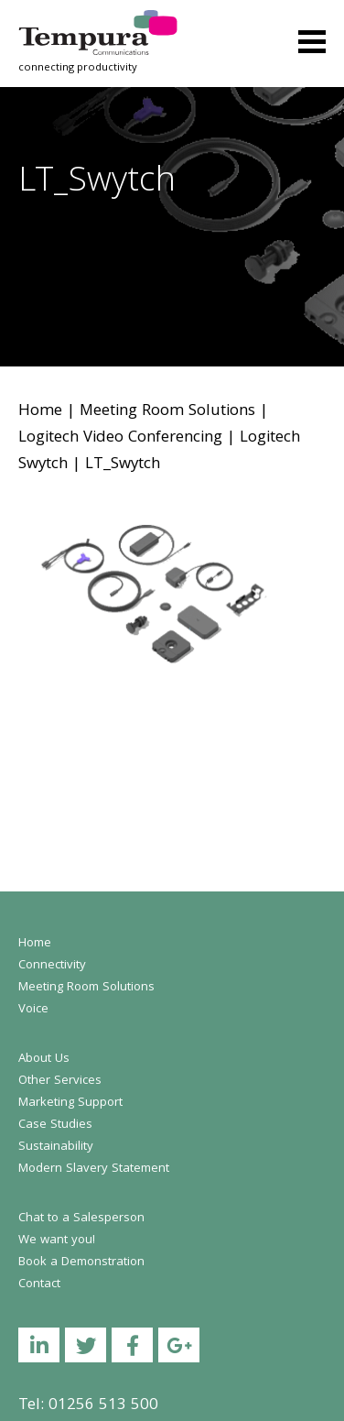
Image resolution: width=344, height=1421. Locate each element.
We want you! (56, 1240)
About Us (44, 1059)
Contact (39, 1284)
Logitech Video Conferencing (120, 438)
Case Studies (55, 1125)
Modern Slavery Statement (93, 1169)
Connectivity (52, 966)
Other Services (60, 1081)
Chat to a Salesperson (81, 1218)
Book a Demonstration (81, 1262)
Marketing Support (70, 1103)
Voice (33, 1010)
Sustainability (55, 1147)
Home (40, 412)
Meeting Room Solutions (167, 412)
